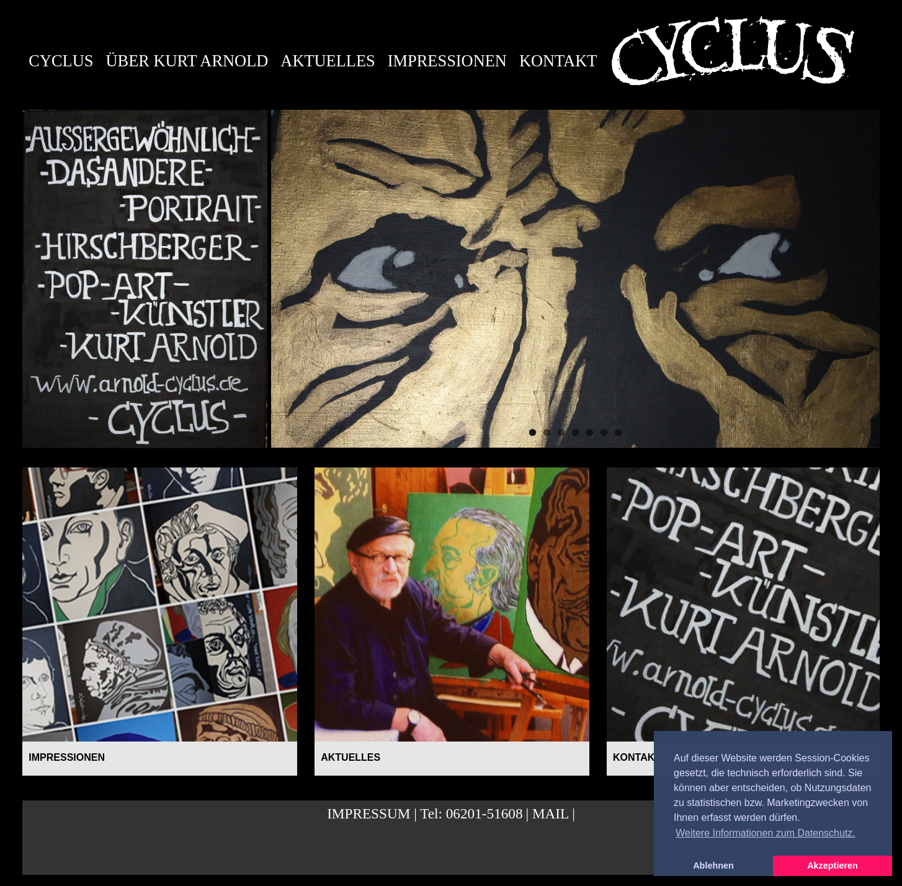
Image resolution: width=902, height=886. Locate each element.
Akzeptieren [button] (832, 865)
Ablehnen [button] (713, 865)
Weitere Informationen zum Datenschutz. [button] (765, 833)
